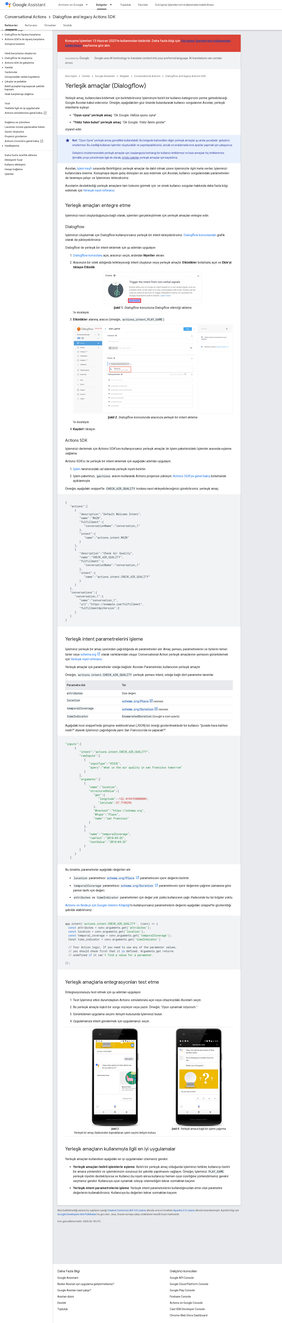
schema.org (88, 654)
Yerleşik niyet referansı (99, 190)
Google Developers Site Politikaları (76, 1214)
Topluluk (125, 4)
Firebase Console (180, 1296)
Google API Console (182, 1277)
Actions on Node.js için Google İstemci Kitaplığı (97, 905)
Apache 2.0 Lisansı (184, 1210)
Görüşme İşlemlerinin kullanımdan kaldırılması (184, 4)
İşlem (76, 469)
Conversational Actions (25, 16)
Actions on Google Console (186, 1302)
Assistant (29, 4)
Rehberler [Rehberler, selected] (11, 25)
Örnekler (50, 25)
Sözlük (67, 25)
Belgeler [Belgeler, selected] (101, 4)
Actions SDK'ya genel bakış (191, 476)
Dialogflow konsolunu (87, 255)
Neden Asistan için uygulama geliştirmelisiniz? (85, 1284)
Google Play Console (182, 1290)
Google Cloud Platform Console (189, 1284)
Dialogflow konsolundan (199, 235)
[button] (25, 30)
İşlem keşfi (84, 168)
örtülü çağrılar (130, 157)
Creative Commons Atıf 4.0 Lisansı (126, 1210)
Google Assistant (105, 76)
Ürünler (86, 76)
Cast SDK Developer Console (187, 1309)
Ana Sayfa (71, 76)
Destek (143, 4)
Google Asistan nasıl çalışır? (74, 1290)
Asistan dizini (65, 1296)
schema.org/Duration (138, 709)
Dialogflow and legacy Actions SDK (84, 16)
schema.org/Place (135, 701)
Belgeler (124, 76)
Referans (31, 25)
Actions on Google (70, 4)
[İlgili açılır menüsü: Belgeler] (112, 4)
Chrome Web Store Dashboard (188, 1315)
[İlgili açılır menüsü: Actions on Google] (88, 4)
